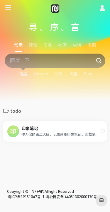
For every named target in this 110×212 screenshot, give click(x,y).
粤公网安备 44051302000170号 (71, 197)
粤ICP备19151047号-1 (25, 197)
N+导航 (38, 192)
